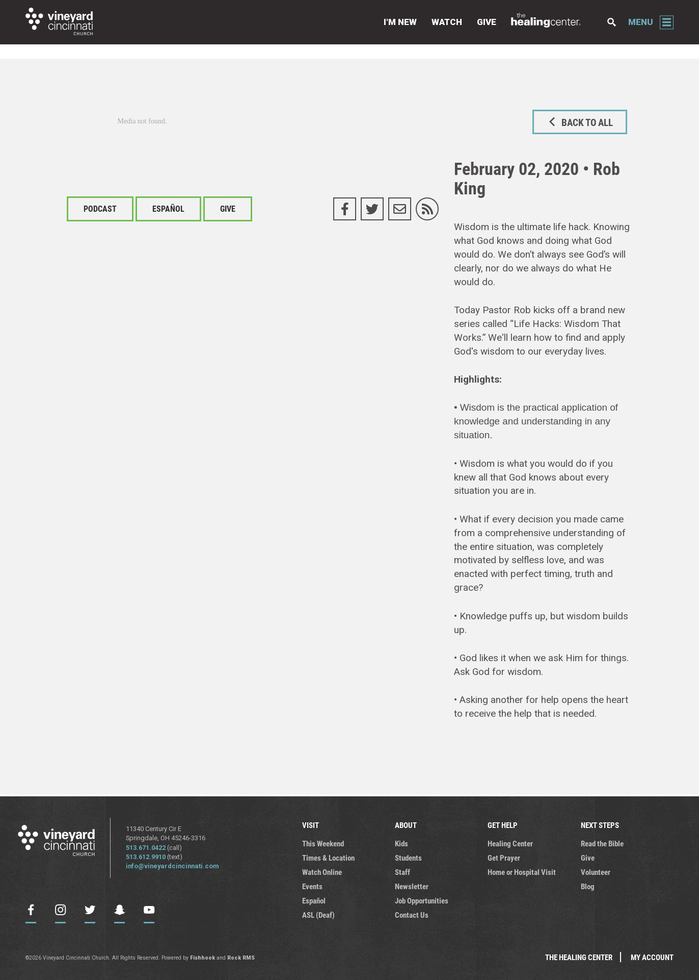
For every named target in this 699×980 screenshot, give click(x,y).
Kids (401, 843)
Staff (402, 872)
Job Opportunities (421, 900)
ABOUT (406, 825)
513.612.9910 (146, 857)
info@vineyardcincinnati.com (172, 866)
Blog (588, 886)
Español (168, 208)
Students (408, 857)
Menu (640, 22)
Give (486, 22)
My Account (652, 957)
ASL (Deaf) (318, 915)
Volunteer (595, 872)
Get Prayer (504, 857)
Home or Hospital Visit (522, 872)
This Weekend (323, 843)
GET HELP (503, 825)
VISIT (310, 825)
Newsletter (411, 886)
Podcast (100, 208)
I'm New (400, 22)
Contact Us (411, 915)
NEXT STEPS (600, 825)
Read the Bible (602, 843)
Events (312, 886)
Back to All (579, 122)
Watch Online (322, 872)
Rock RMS (241, 957)
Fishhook (202, 957)
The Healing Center (552, 22)
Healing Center (510, 843)
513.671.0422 (146, 847)
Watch (447, 22)
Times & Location (328, 857)
